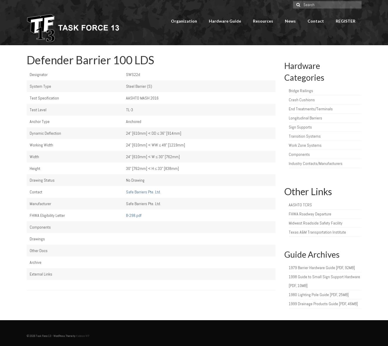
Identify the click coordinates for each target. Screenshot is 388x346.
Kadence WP (82, 336)
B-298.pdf (134, 215)
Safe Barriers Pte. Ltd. (143, 192)
